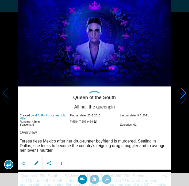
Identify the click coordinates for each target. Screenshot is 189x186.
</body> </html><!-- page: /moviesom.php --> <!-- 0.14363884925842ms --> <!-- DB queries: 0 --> (94, 93)
